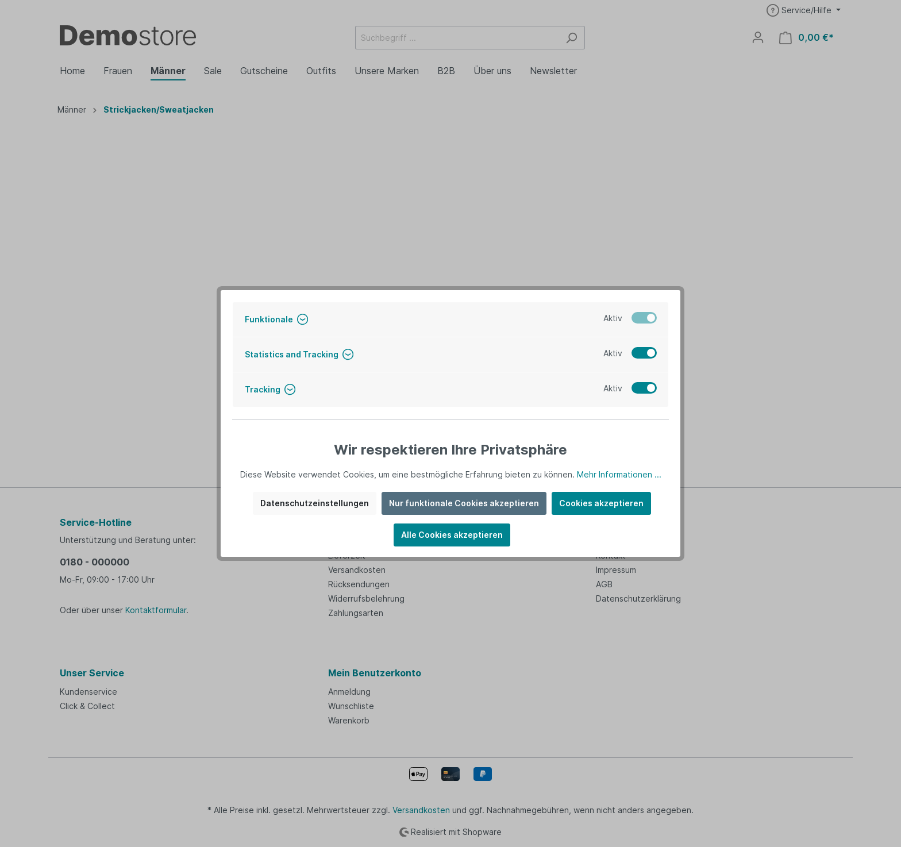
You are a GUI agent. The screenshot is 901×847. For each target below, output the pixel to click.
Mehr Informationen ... (619, 474)
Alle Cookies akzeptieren (452, 535)
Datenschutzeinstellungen (314, 503)
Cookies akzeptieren (601, 503)
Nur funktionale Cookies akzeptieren (464, 503)
